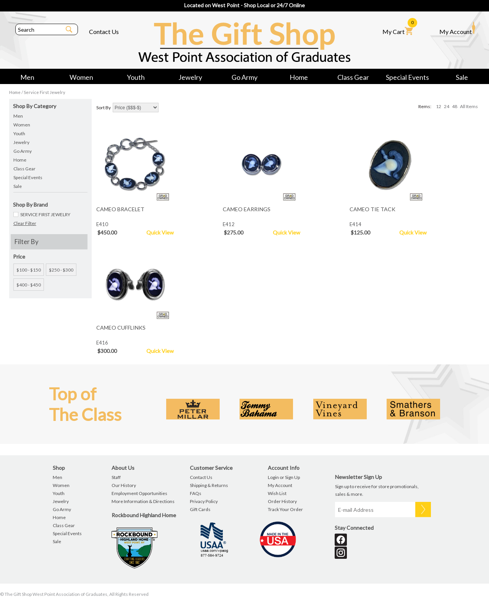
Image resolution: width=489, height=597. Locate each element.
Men (27, 77)
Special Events (407, 77)
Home (299, 77)
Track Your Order (285, 509)
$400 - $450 (28, 285)
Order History (282, 501)
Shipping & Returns (209, 485)
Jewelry (190, 77)
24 (446, 106)
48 (454, 106)
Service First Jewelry (44, 92)
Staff (116, 477)
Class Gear (353, 77)
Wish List (277, 493)
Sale (462, 77)
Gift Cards (200, 509)
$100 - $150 (28, 270)
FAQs (195, 493)
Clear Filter (24, 223)
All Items (469, 106)
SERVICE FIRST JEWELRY (45, 214)
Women (81, 77)
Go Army (244, 77)
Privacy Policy (204, 501)
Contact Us (104, 31)
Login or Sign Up (284, 477)
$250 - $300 (61, 270)
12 (438, 106)
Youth (136, 77)
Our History (124, 485)
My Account (457, 28)
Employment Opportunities (139, 493)
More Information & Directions (143, 501)
